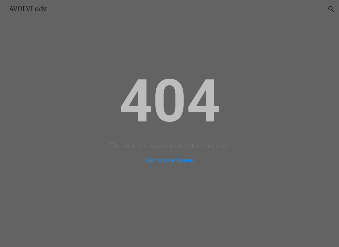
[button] (331, 9)
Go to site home (169, 160)
